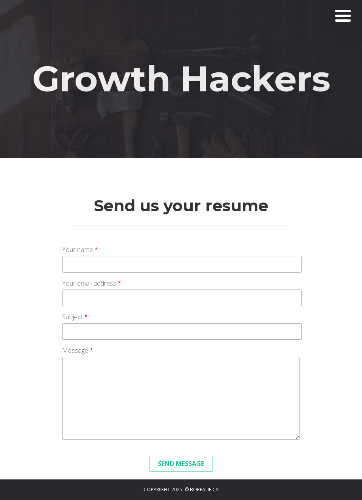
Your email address (89, 283)
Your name (77, 249)
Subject (72, 316)
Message (75, 350)
